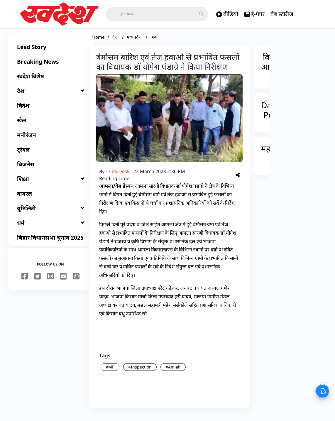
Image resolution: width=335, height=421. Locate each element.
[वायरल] (50, 198)
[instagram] (50, 281)
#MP (110, 371)
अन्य (154, 42)
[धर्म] (50, 227)
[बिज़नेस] (50, 169)
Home (98, 42)
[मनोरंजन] (50, 139)
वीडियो (227, 14)
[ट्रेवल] (50, 154)
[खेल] (50, 125)
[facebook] (24, 281)
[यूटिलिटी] (50, 213)
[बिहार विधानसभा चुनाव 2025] (50, 242)
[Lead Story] (50, 51)
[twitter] (37, 281)
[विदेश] (50, 110)
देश (115, 42)
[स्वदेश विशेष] (50, 81)
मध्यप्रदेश (135, 42)
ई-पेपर (254, 14)
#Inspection (140, 371)
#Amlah (173, 371)
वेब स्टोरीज (281, 14)
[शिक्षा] (50, 183)
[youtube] (63, 281)
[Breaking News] (50, 66)
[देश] (50, 95)
